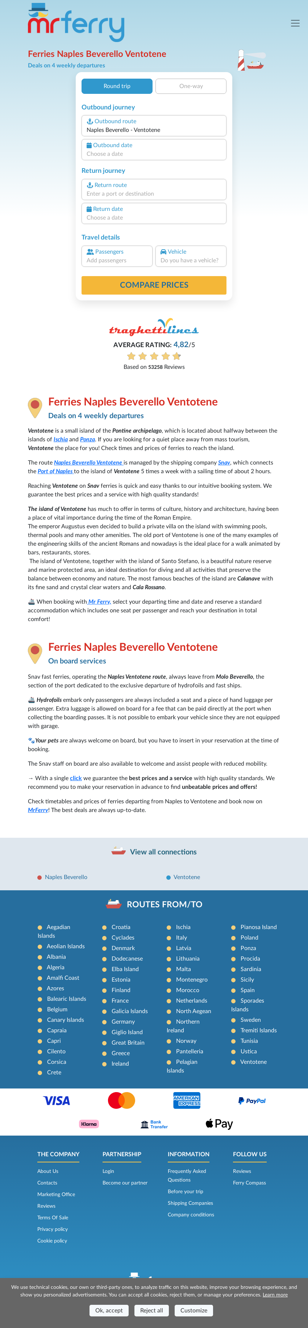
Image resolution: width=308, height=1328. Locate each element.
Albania (56, 957)
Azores (55, 988)
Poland (249, 938)
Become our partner (125, 1183)
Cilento (56, 1051)
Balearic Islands (66, 999)
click (76, 778)
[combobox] (154, 130)
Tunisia (249, 1041)
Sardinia (251, 969)
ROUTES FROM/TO (165, 905)
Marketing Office (56, 1194)
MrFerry (38, 810)
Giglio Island (127, 1032)
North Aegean (193, 1011)
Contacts (47, 1183)
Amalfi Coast (63, 978)
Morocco (187, 990)
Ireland (120, 1064)
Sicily (247, 980)
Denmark (123, 948)
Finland (121, 990)
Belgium (57, 1009)
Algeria (55, 967)
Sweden (251, 1020)
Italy (181, 938)
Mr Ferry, (99, 602)
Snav (224, 463)
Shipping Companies (190, 1203)
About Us (47, 1171)
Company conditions (191, 1214)
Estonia (121, 980)
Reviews (46, 1206)
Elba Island (125, 969)
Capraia (57, 1030)
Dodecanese (127, 959)
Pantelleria (189, 1051)
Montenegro (192, 980)
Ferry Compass (249, 1183)
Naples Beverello (75, 463)
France (120, 1001)
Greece (121, 1053)
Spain (248, 990)
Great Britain (128, 1043)
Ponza (87, 439)
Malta (183, 969)
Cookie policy (52, 1241)
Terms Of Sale (52, 1217)
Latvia (183, 948)
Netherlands (191, 1001)
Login (108, 1171)
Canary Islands (65, 1020)
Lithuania (188, 959)
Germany (123, 1022)
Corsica (56, 1062)
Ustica (249, 1051)
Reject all (151, 1311)
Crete (54, 1072)
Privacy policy (52, 1229)
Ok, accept (109, 1311)
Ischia (61, 439)
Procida (250, 959)
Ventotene (110, 463)
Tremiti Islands (259, 1030)
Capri (54, 1041)
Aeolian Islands (66, 946)
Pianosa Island (259, 927)
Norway (186, 1041)
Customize (193, 1311)
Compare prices (154, 285)
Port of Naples (56, 471)
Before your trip (185, 1191)
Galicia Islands (130, 1011)
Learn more (275, 1295)
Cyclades (123, 938)
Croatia (121, 927)
